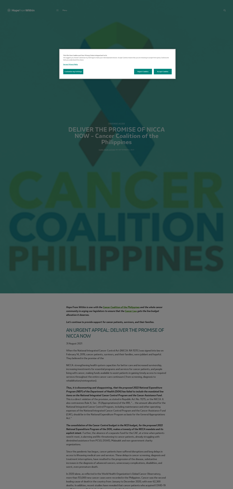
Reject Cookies (143, 72)
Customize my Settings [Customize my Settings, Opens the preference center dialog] (73, 72)
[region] (117, 64)
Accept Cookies (162, 72)
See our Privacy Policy (70, 64)
